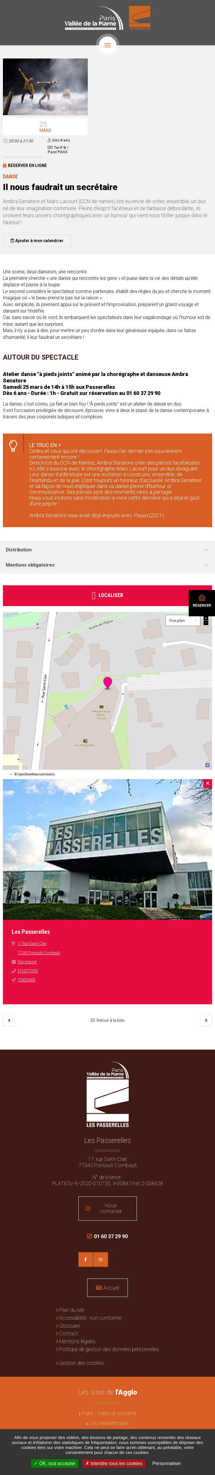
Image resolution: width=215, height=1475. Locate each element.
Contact (68, 1333)
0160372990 (28, 971)
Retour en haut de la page (206, 1058)
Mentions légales (77, 1341)
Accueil (111, 1288)
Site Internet (27, 962)
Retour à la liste (110, 1020)
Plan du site (71, 1310)
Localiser (111, 595)
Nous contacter (111, 1208)
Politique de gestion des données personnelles (109, 1349)
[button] (45, 114)
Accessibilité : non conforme (90, 1318)
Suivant (206, 1020)
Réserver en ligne (27, 165)
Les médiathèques (109, 1423)
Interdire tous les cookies (113, 1463)
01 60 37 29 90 (107, 1239)
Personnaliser (166, 1463)
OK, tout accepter (54, 1463)
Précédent (9, 1020)
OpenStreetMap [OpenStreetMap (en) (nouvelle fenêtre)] (27, 774)
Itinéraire (27, 980)
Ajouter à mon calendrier (39, 240)
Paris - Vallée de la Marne (109, 1413)
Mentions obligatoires (30, 565)
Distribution (19, 550)
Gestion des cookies (81, 1363)
